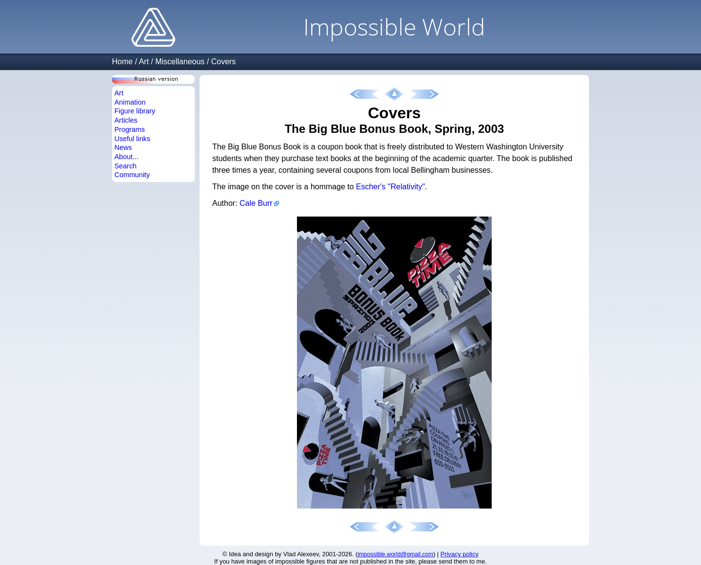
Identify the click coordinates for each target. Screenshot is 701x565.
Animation (130, 102)
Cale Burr (256, 203)
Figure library (134, 111)
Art (143, 61)
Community (132, 175)
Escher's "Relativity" (390, 186)
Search (125, 166)
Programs (129, 129)
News (123, 147)
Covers (223, 61)
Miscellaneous (179, 61)
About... (126, 157)
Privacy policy (460, 554)
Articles (125, 120)
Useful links (132, 139)
